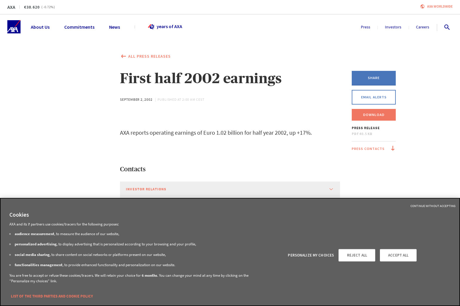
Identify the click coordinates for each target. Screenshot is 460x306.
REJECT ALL (357, 255)
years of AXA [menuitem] (164, 27)
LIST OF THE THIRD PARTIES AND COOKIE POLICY (52, 296)
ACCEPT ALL (398, 255)
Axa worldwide (440, 6)
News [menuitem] (114, 27)
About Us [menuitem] (40, 27)
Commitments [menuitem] (79, 27)
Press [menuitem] (365, 27)
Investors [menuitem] (393, 27)
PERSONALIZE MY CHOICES (311, 255)
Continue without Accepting (433, 206)
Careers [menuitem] (422, 27)
